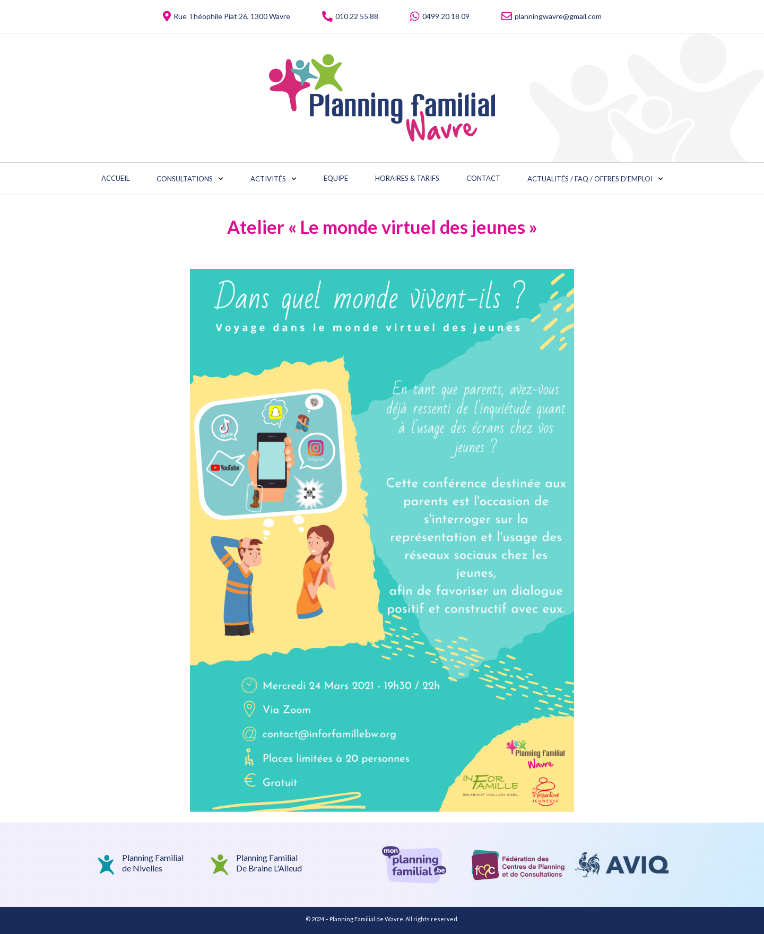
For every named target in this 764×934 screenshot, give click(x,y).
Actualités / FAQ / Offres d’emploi (595, 178)
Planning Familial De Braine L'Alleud (269, 862)
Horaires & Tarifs (407, 178)
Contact (483, 178)
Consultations (190, 178)
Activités (273, 178)
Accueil (115, 178)
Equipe (336, 178)
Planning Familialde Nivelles (153, 862)
